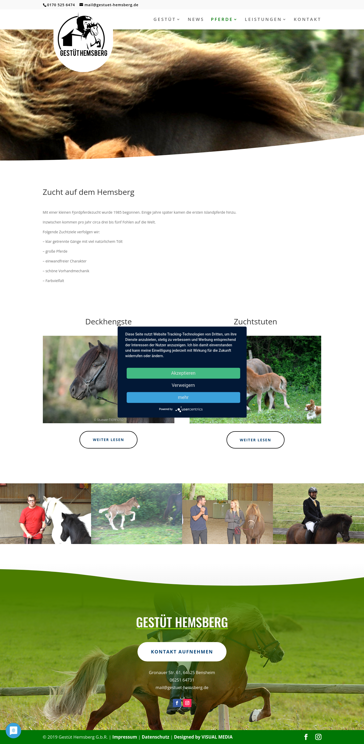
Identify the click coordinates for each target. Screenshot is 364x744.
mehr (183, 397)
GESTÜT (164, 20)
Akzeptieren (183, 373)
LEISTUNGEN (263, 20)
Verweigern (183, 385)
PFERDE (222, 20)
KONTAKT (307, 20)
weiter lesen (108, 439)
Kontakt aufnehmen (182, 673)
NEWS (196, 20)
